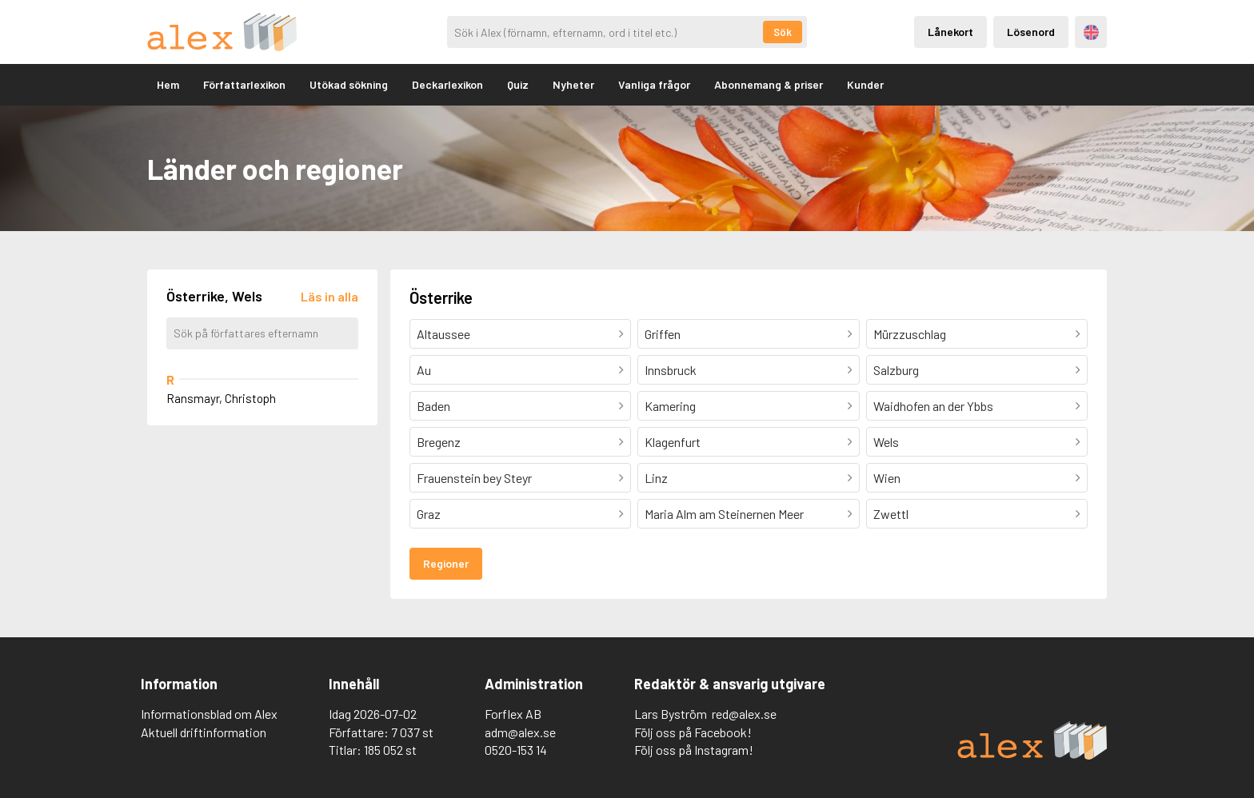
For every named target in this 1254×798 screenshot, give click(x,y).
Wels (886, 441)
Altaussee (443, 333)
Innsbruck (671, 369)
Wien (887, 477)
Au (424, 369)
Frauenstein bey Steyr (474, 477)
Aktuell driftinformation (203, 732)
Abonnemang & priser (768, 84)
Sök (782, 32)
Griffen (663, 333)
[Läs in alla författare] (329, 296)
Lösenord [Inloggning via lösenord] (1031, 31)
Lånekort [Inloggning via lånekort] (950, 31)
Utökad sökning (349, 84)
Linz (656, 477)
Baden (433, 405)
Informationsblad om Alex (209, 713)
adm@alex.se (520, 732)
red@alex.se (744, 713)
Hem (168, 84)
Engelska (1091, 32)
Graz (429, 513)
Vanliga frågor (654, 84)
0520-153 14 (516, 749)
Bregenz (439, 441)
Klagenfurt (673, 441)
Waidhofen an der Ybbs (933, 405)
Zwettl (891, 513)
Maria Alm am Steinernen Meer (724, 513)
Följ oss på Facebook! (693, 732)
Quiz (518, 84)
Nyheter (573, 84)
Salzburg (896, 369)
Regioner (446, 563)
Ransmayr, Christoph (221, 398)
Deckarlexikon (447, 84)
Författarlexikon (244, 84)
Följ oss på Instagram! (693, 749)
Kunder (865, 84)
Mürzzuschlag (909, 333)
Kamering (670, 405)
